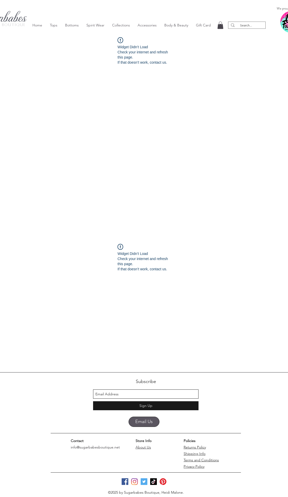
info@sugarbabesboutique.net (95, 447)
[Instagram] (134, 481)
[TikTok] (153, 481)
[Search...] (246, 25)
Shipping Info (194, 453)
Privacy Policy (194, 466)
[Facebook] (125, 481)
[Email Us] (144, 422)
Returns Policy (195, 447)
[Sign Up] (146, 405)
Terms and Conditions (201, 460)
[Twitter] (144, 481)
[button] (53, 25)
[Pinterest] (163, 481)
